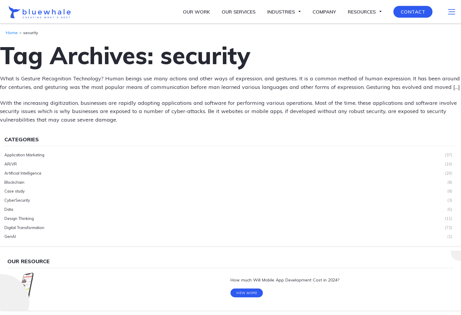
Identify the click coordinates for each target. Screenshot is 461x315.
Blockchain (14, 182)
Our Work (196, 12)
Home (12, 32)
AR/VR (10, 164)
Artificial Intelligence (22, 172)
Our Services (238, 12)
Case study (14, 191)
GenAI (10, 236)
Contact (413, 12)
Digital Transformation (24, 227)
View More (247, 294)
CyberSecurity (17, 200)
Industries (281, 12)
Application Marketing (24, 154)
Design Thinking (19, 218)
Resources (362, 12)
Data (8, 209)
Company (324, 12)
